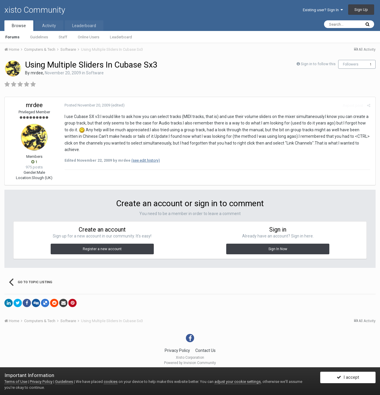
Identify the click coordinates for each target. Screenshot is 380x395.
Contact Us (205, 350)
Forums (12, 37)
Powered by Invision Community (190, 363)
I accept (348, 378)
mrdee (37, 73)
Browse (19, 25)
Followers (350, 64)
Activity (49, 25)
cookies (111, 381)
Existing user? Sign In (323, 10)
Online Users (88, 37)
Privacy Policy (177, 350)
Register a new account (102, 249)
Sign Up (361, 9)
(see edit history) (144, 154)
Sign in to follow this (318, 64)
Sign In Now (277, 249)
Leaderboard (121, 37)
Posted (86, 105)
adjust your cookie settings (237, 381)
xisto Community (34, 10)
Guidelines (39, 37)
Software (95, 73)
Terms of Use (15, 381)
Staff (63, 37)
